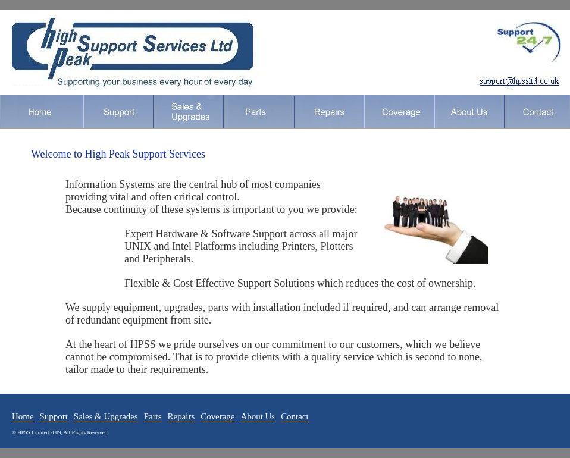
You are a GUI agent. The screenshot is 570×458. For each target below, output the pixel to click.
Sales (188, 112)
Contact (536, 112)
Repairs (329, 112)
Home (41, 112)
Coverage (399, 112)
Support (118, 112)
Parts (258, 112)
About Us (469, 112)
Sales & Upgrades (106, 416)
